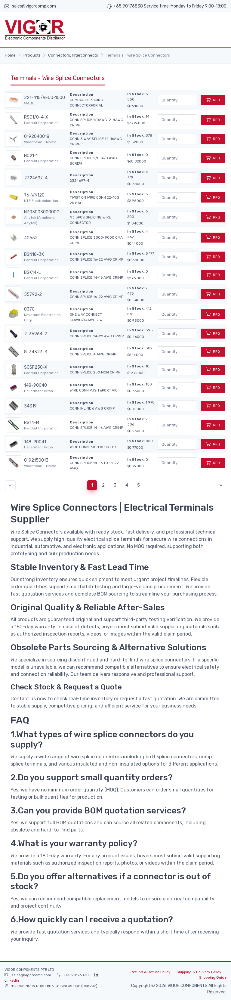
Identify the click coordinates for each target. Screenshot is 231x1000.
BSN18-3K (34, 254)
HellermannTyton (38, 391)
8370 (29, 309)
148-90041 (35, 442)
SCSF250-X (35, 367)
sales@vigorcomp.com (34, 6)
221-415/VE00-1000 (44, 97)
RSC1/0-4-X (36, 117)
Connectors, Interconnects (73, 55)
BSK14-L (32, 272)
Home (10, 55)
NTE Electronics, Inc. (41, 201)
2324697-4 (36, 178)
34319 (30, 406)
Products (32, 55)
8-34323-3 (35, 352)
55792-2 (33, 294)
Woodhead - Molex (40, 142)
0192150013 (36, 460)
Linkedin (12, 980)
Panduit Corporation (41, 123)
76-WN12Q (34, 195)
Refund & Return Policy (151, 972)
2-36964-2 (35, 334)
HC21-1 (31, 155)
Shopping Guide (212, 977)
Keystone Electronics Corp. (42, 317)
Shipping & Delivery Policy (199, 972)
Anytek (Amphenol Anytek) (39, 220)
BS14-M (31, 422)
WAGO (29, 103)
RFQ (213, 100)
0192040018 (36, 136)
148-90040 (35, 385)
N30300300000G (42, 212)
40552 (31, 238)
